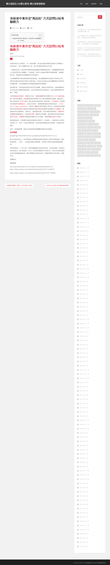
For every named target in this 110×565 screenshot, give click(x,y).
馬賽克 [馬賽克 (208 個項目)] (87, 152)
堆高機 (26, 99)
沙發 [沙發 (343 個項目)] (79, 140)
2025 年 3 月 (84, 206)
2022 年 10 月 (84, 328)
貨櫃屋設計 (22, 104)
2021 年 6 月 (84, 395)
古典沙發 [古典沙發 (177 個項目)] (97, 105)
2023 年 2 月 (84, 311)
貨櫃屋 (38, 96)
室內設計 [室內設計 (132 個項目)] (91, 121)
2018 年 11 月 (84, 525)
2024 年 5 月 (84, 248)
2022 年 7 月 (84, 340)
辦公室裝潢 (84, 87)
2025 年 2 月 (84, 210)
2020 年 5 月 (84, 450)
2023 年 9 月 (84, 281)
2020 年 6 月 (84, 445)
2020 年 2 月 (84, 462)
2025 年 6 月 (84, 193)
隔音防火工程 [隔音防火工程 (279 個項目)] (96, 149)
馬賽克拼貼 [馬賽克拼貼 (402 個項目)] (94, 152)
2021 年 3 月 (84, 408)
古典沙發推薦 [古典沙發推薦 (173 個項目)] (82, 108)
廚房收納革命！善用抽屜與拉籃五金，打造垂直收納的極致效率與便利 (89, 55)
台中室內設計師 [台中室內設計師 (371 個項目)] (94, 112)
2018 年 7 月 (84, 542)
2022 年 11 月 (84, 324)
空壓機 (21, 117)
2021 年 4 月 (84, 403)
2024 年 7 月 (84, 239)
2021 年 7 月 (84, 391)
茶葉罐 (20, 109)
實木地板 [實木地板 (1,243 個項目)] (90, 127)
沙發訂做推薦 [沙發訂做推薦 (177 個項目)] (82, 146)
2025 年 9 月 (84, 181)
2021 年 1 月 (84, 416)
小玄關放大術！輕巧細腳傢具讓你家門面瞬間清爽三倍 (89, 30)
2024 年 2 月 (84, 260)
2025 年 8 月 (84, 185)
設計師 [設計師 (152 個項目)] (99, 146)
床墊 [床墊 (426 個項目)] (79, 130)
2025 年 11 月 (84, 172)
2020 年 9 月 (84, 433)
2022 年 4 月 (84, 353)
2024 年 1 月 (84, 265)
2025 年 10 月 (84, 176)
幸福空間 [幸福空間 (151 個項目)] (97, 127)
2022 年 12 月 (84, 319)
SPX (56, 117)
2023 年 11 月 (84, 273)
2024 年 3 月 (84, 256)
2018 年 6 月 (84, 546)
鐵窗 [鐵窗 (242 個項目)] (89, 149)
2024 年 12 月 (84, 218)
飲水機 (32, 114)
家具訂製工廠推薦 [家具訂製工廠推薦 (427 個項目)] (93, 124)
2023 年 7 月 (84, 290)
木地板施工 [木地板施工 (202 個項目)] (97, 133)
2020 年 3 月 (84, 458)
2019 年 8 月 (84, 488)
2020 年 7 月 (84, 441)
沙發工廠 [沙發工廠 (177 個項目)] (92, 140)
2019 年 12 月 (84, 471)
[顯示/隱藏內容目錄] (39, 35)
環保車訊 (93, 4)
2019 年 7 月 (84, 492)
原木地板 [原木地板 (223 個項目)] (80, 105)
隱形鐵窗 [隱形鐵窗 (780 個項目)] (80, 152)
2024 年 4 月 (84, 252)
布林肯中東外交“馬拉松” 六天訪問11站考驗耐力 (27, 38)
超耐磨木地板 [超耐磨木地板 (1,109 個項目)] (82, 149)
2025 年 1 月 (84, 214)
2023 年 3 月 (84, 307)
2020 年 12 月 (84, 420)
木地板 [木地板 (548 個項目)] (90, 133)
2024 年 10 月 (84, 227)
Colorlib (88, 563)
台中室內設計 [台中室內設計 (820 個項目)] (91, 108)
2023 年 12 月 (84, 269)
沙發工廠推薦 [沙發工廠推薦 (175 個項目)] (82, 143)
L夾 (22, 101)
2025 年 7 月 (84, 189)
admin (24, 28)
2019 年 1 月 (84, 517)
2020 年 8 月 (84, 437)
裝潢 (87, 4)
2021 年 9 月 (84, 382)
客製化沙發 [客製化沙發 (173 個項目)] (88, 118)
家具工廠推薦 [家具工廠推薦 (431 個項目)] (82, 124)
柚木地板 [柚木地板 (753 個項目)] (87, 137)
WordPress (102, 563)
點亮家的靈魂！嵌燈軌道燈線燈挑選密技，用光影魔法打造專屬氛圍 (89, 43)
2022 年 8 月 (84, 336)
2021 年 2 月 (84, 412)
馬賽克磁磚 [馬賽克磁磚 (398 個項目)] (89, 155)
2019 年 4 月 (84, 504)
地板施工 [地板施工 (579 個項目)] (80, 118)
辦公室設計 (84, 91)
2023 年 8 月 (84, 286)
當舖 (101, 4)
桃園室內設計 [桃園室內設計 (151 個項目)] (96, 137)
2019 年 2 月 (84, 513)
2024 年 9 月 (84, 231)
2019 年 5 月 (84, 500)
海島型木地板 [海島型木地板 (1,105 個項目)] (91, 146)
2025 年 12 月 (84, 168)
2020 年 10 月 (84, 429)
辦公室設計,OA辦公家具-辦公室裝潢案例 (25, 3)
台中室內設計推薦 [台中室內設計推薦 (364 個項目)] (83, 115)
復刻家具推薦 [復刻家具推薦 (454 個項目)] (86, 130)
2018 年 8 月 (84, 538)
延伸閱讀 (22, 40)
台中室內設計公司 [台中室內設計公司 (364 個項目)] (83, 112)
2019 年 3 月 (84, 509)
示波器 (15, 117)
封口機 (34, 106)
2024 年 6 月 (84, 244)
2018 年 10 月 (84, 530)
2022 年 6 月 (84, 345)
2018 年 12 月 (84, 521)
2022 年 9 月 (84, 332)
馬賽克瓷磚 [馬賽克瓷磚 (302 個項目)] (81, 155)
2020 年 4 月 (84, 454)
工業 (81, 4)
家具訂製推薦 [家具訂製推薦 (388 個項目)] (82, 127)
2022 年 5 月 (84, 349)
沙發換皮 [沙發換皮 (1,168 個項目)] (90, 143)
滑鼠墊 (40, 109)
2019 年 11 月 (84, 475)
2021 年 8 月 (84, 387)
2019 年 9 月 (84, 483)
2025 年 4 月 (84, 202)
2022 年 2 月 (84, 361)
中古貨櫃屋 (57, 109)
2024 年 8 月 (84, 235)
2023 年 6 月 (84, 294)
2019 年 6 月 (84, 496)
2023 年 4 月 (84, 302)
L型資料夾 (55, 101)
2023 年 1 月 (84, 315)
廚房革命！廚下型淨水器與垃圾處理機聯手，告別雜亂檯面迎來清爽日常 (89, 49)
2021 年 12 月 (84, 370)
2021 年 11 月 (84, 374)
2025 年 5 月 (84, 197)
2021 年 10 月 (84, 378)
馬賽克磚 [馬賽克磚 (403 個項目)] (97, 155)
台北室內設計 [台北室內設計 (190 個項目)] (94, 115)
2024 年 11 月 (84, 223)
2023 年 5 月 (84, 298)
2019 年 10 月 (84, 479)
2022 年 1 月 (84, 366)
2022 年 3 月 (84, 357)
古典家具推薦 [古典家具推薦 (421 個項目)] (89, 105)
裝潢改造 (83, 78)
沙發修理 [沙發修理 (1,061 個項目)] (85, 140)
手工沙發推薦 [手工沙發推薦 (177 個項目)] (82, 133)
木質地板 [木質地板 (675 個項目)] (80, 137)
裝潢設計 (83, 83)
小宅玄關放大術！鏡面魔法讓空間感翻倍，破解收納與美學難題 (89, 37)
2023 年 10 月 (84, 277)
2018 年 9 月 (84, 534)
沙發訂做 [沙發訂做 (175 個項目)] (97, 143)
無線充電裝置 (19, 96)
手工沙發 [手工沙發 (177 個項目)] (94, 130)
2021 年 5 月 (84, 399)
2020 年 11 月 (84, 424)
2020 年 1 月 (84, 466)
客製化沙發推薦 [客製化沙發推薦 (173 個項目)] (82, 121)
